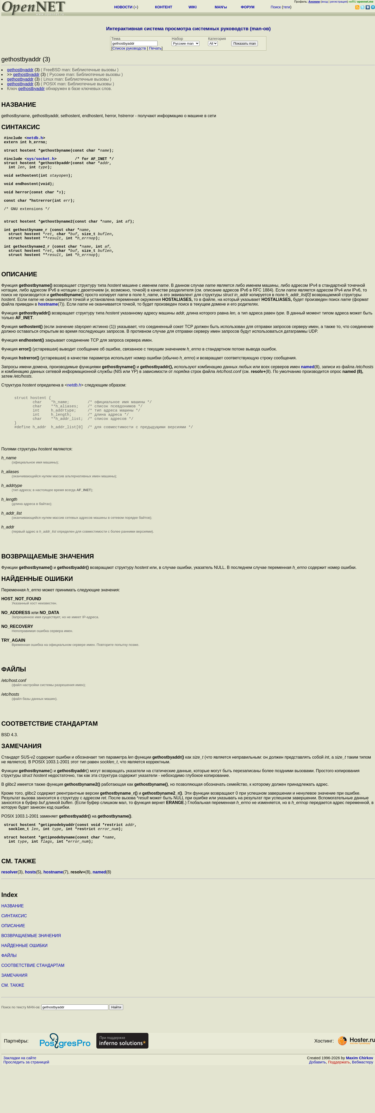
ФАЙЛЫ (9, 1001)
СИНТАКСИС (14, 962)
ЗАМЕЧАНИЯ (14, 1021)
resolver (9, 918)
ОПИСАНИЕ (13, 971)
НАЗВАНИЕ (12, 952)
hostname (48, 334)
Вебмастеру (362, 1108)
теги (286, 7)
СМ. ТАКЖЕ (12, 1031)
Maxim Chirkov (359, 1104)
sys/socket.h (40, 164)
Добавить (317, 1108)
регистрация (338, 1)
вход (325, 1)
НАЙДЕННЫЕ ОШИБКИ (24, 991)
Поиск (276, 7)
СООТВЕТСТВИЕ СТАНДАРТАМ (32, 1011)
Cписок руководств (129, 48)
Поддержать (339, 1108)
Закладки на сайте (19, 1104)
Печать (155, 48)
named (308, 397)
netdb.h (35, 138)
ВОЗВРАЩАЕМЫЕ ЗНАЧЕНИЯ (31, 981)
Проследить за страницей (26, 1108)
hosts (30, 918)
